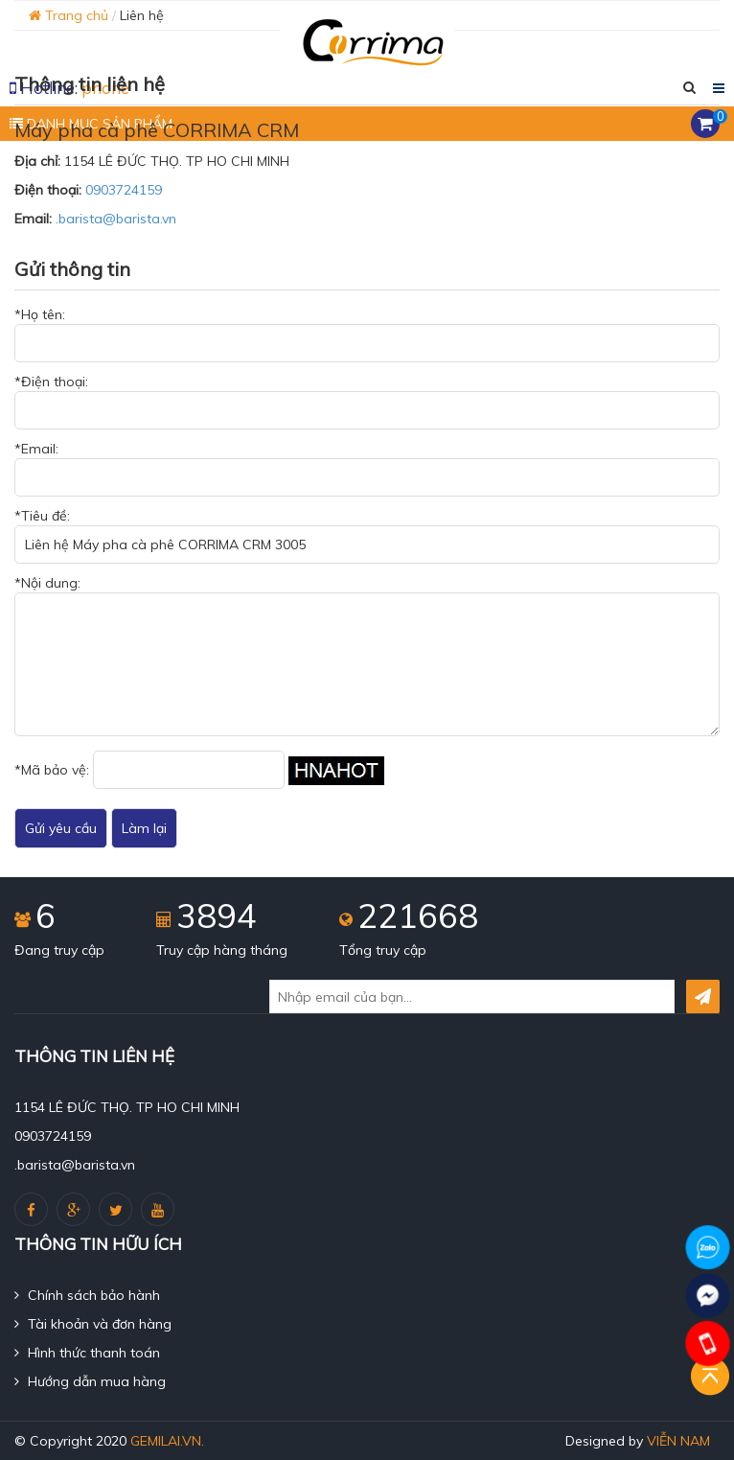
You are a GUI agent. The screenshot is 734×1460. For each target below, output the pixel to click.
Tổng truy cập (382, 950)
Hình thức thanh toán (87, 1352)
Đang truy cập (59, 950)
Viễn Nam (678, 1440)
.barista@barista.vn (116, 218)
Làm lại (144, 828)
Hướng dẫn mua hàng (90, 1381)
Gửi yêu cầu (61, 828)
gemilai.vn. (167, 1440)
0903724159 (123, 189)
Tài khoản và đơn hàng (93, 1324)
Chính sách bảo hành (87, 1295)
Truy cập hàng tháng (221, 950)
